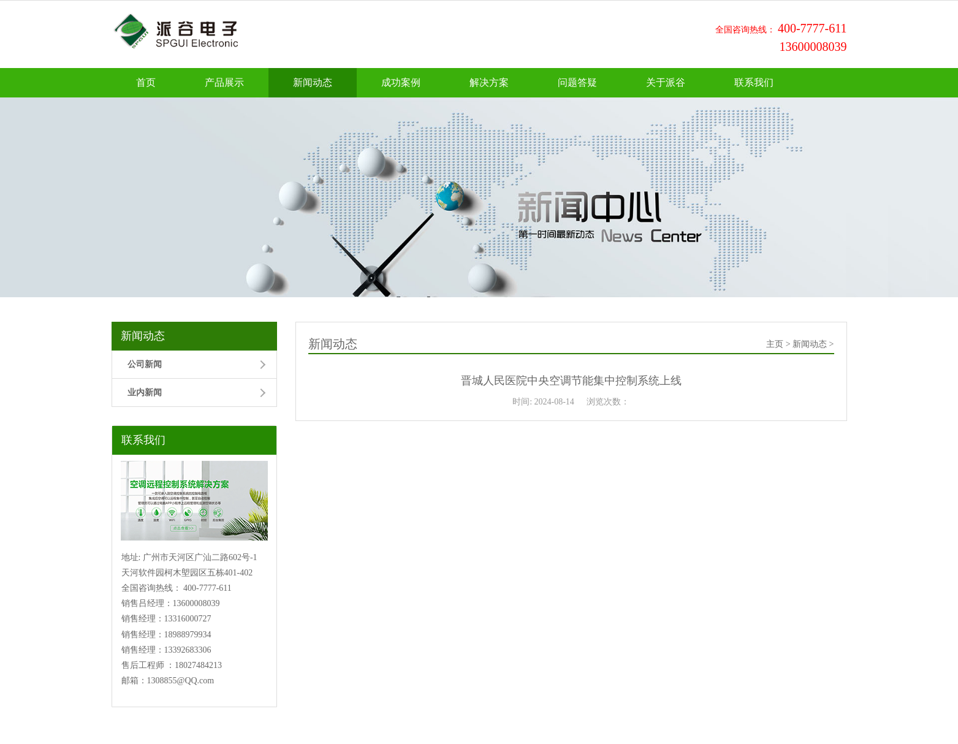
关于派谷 (665, 82)
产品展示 (224, 82)
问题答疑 (577, 82)
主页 (774, 344)
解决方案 (489, 82)
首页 (146, 82)
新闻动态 (312, 82)
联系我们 (754, 82)
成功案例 (400, 82)
